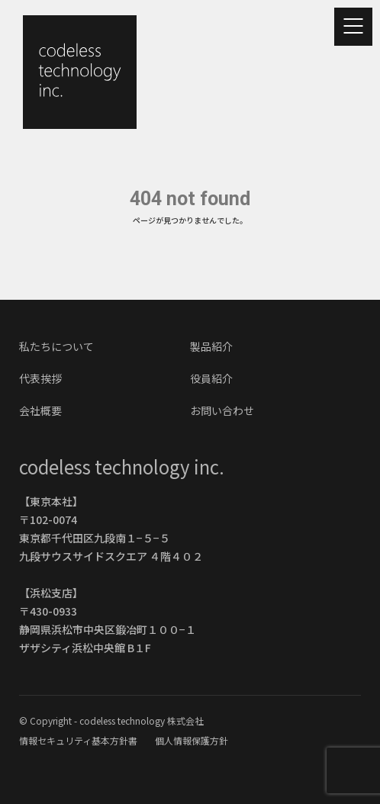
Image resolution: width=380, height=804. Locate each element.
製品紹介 (211, 346)
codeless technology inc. (121, 466)
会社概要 (40, 410)
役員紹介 (211, 378)
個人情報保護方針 (191, 740)
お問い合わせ (222, 410)
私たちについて (56, 346)
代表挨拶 (40, 378)
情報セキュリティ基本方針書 (79, 740)
